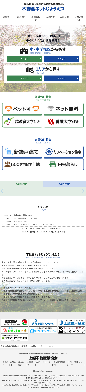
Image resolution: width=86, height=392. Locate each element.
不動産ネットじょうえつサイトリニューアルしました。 (35, 224)
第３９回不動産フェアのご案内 (26, 218)
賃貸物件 (7, 16)
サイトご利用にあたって (74, 363)
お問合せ (35, 346)
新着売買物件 (64, 184)
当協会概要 (35, 18)
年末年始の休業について (23, 215)
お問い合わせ (78, 18)
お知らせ (64, 16)
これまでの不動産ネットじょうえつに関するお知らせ (43, 231)
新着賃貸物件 (21, 184)
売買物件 (21, 16)
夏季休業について (20, 221)
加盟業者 (50, 16)
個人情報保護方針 (59, 363)
